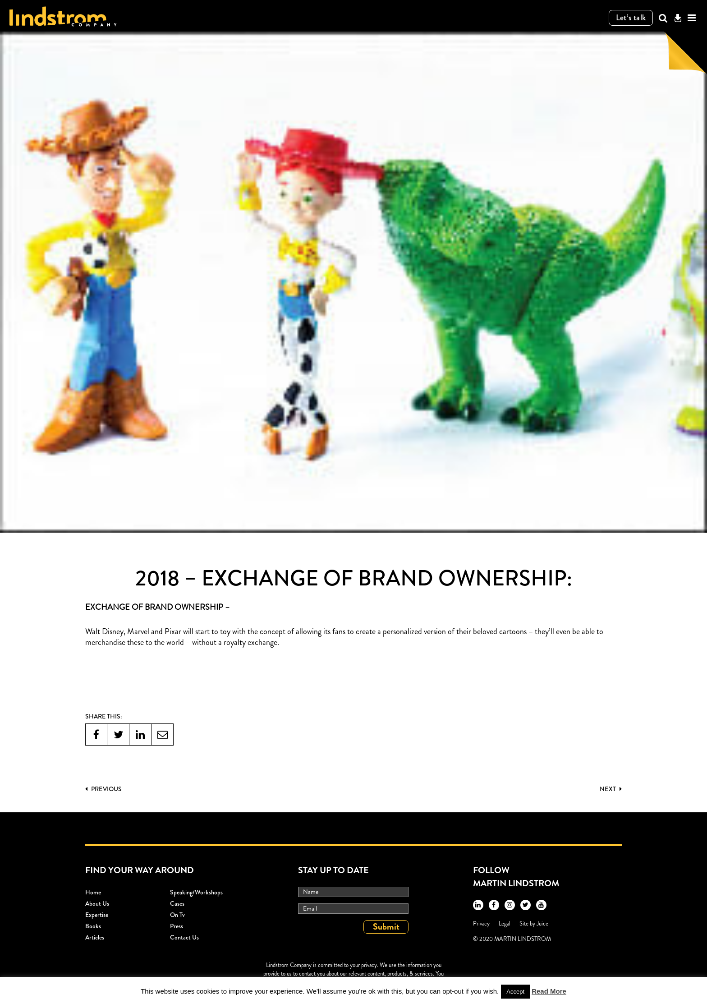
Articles (94, 937)
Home (93, 892)
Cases (177, 903)
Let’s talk (631, 17)
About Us (97, 903)
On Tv (177, 914)
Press (176, 925)
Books (93, 925)
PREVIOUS (103, 788)
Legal (504, 923)
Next (611, 788)
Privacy (481, 923)
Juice (542, 923)
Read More (549, 991)
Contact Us (184, 937)
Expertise (96, 914)
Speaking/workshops (196, 892)
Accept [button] (515, 991)
